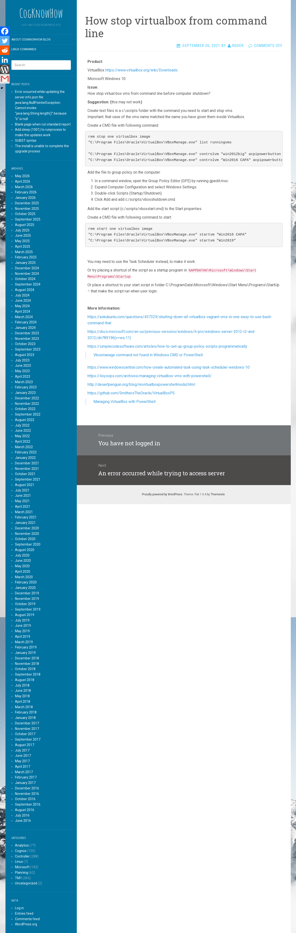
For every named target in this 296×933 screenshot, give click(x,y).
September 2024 (27, 284)
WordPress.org (26, 924)
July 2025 (22, 230)
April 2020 (22, 571)
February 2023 (26, 387)
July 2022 (22, 425)
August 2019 (24, 615)
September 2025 (27, 219)
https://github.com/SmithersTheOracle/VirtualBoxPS (131, 393)
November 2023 (27, 339)
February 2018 (26, 712)
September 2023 (27, 349)
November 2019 (27, 599)
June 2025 (23, 235)
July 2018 (22, 685)
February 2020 (26, 582)
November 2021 (27, 469)
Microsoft (22, 867)
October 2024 (25, 279)
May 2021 (22, 501)
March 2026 (24, 187)
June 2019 (23, 625)
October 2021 (25, 474)
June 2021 (23, 495)
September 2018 (27, 674)
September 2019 (27, 609)
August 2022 (24, 420)
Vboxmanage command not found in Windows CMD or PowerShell (148, 355)
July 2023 (22, 360)
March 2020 (24, 577)
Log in (19, 908)
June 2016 (23, 821)
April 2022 (22, 441)
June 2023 (23, 365)
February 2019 (26, 647)
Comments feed (27, 919)
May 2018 (22, 696)
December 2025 (27, 203)
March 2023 (24, 382)
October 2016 (25, 799)
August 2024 (24, 290)
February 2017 (26, 777)
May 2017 (22, 761)
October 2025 (25, 214)
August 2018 (24, 680)
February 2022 (26, 452)
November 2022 (27, 404)
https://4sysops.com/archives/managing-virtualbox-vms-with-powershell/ (149, 376)
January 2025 (25, 263)
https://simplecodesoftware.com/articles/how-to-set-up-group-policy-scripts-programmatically (167, 346)
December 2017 (27, 723)
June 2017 (23, 755)
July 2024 (22, 295)
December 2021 (27, 463)
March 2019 (24, 642)
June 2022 (23, 430)
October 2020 (25, 539)
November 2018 (27, 664)
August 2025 (24, 225)
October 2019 (25, 604)
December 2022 (27, 398)
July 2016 (22, 815)
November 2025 (27, 209)
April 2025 (22, 246)
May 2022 (22, 436)
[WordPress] (5, 69)
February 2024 (26, 322)
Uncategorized (26, 883)
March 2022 (24, 447)
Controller (22, 856)
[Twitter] (5, 40)
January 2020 (25, 588)
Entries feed (24, 913)
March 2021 (24, 512)
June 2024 (23, 300)
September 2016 (27, 804)
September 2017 (27, 739)
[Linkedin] (5, 60)
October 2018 (25, 669)
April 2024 (22, 311)
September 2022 (27, 414)
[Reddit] (5, 50)
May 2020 (22, 566)
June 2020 (23, 560)
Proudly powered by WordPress (162, 494)
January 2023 (25, 393)
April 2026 (22, 181)
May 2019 (22, 631)
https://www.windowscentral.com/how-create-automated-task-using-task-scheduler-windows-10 (168, 367)
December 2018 (27, 658)
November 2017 (27, 729)
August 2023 (24, 355)
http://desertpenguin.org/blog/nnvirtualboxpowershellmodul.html (141, 384)
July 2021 (22, 490)
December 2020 (27, 528)
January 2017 (25, 783)
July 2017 (22, 750)
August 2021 (24, 485)
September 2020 (27, 544)
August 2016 (24, 810)
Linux (19, 861)
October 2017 (25, 734)
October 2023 (25, 344)
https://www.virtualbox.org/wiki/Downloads (141, 70)
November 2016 (27, 794)
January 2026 (25, 198)
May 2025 (22, 241)
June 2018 (23, 690)
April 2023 (22, 376)
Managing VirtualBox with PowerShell (124, 401)
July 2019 (22, 620)
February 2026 (26, 192)
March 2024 (24, 317)
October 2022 (25, 409)
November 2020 (27, 534)
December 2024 (27, 268)
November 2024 (27, 274)
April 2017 (22, 766)
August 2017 (24, 745)
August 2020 (24, 550)
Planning (21, 872)
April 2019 (22, 636)
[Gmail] (5, 79)
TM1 (18, 878)
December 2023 (27, 333)
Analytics (22, 845)
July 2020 (22, 555)
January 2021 (25, 523)
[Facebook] (5, 31)
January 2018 (25, 718)
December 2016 (27, 788)
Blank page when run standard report (43, 124)
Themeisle (218, 494)
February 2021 (26, 517)
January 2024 (25, 328)
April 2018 (22, 701)
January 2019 (25, 653)
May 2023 (22, 371)
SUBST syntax (25, 140)
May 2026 (22, 176)
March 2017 (24, 772)
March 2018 (24, 707)
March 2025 (24, 252)
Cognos (20, 851)
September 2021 (27, 479)
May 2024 (22, 306)
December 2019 (27, 593)
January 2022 (25, 458)
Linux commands (23, 49)
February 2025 (26, 257)
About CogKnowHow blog (31, 39)
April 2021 (22, 506)
